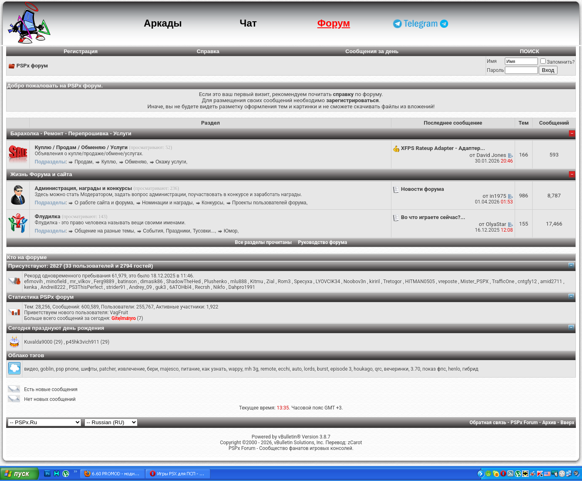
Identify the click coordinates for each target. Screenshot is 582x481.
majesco (169, 369)
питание (190, 369)
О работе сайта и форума (104, 203)
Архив (549, 422)
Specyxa (303, 281)
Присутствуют (27, 266)
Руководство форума (322, 242)
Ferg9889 (104, 281)
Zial (271, 281)
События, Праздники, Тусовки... (179, 231)
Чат (248, 23)
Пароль (495, 70)
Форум (334, 23)
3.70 (415, 369)
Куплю (108, 162)
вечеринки (396, 369)
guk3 (160, 287)
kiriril (374, 281)
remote (268, 369)
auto (297, 369)
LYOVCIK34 (327, 281)
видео (31, 369)
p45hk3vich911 (83, 342)
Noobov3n (355, 281)
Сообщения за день (371, 51)
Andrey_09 (140, 287)
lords (309, 369)
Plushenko (215, 281)
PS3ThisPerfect (86, 287)
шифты (89, 369)
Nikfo (219, 287)
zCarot (355, 442)
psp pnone (67, 369)
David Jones (491, 155)
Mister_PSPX (474, 281)
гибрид (470, 369)
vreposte (447, 281)
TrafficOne (503, 281)
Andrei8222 (52, 287)
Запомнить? (557, 62)
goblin (47, 369)
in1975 (498, 196)
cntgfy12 (527, 281)
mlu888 (238, 281)
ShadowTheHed (183, 281)
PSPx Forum (524, 422)
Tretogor (392, 281)
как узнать (214, 369)
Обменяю (136, 162)
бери (152, 369)
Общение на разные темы (104, 231)
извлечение (131, 369)
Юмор (231, 231)
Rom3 (284, 281)
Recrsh (202, 287)
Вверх (567, 422)
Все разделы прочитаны (263, 242)
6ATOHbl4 (180, 287)
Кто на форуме (27, 257)
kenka (30, 287)
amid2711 (551, 281)
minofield (56, 281)
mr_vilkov (80, 281)
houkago (363, 369)
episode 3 (340, 369)
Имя (492, 61)
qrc (378, 369)
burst (322, 369)
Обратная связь (488, 422)
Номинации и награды (167, 203)
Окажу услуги (170, 162)
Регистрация (81, 51)
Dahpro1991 (241, 287)
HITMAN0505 (420, 281)
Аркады (163, 23)
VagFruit (119, 312)
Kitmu (256, 281)
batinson (127, 281)
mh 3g (251, 369)
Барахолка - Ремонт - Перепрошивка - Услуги (70, 133)
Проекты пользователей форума (269, 203)
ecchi (283, 369)
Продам (84, 162)
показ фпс (434, 369)
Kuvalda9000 (38, 342)
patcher (107, 369)
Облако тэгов (26, 355)
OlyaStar (496, 224)
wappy (235, 369)
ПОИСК (529, 51)
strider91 (116, 287)
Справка (208, 51)
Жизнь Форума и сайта (41, 174)
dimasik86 (151, 281)
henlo (454, 369)
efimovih (33, 281)
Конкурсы (212, 203)
